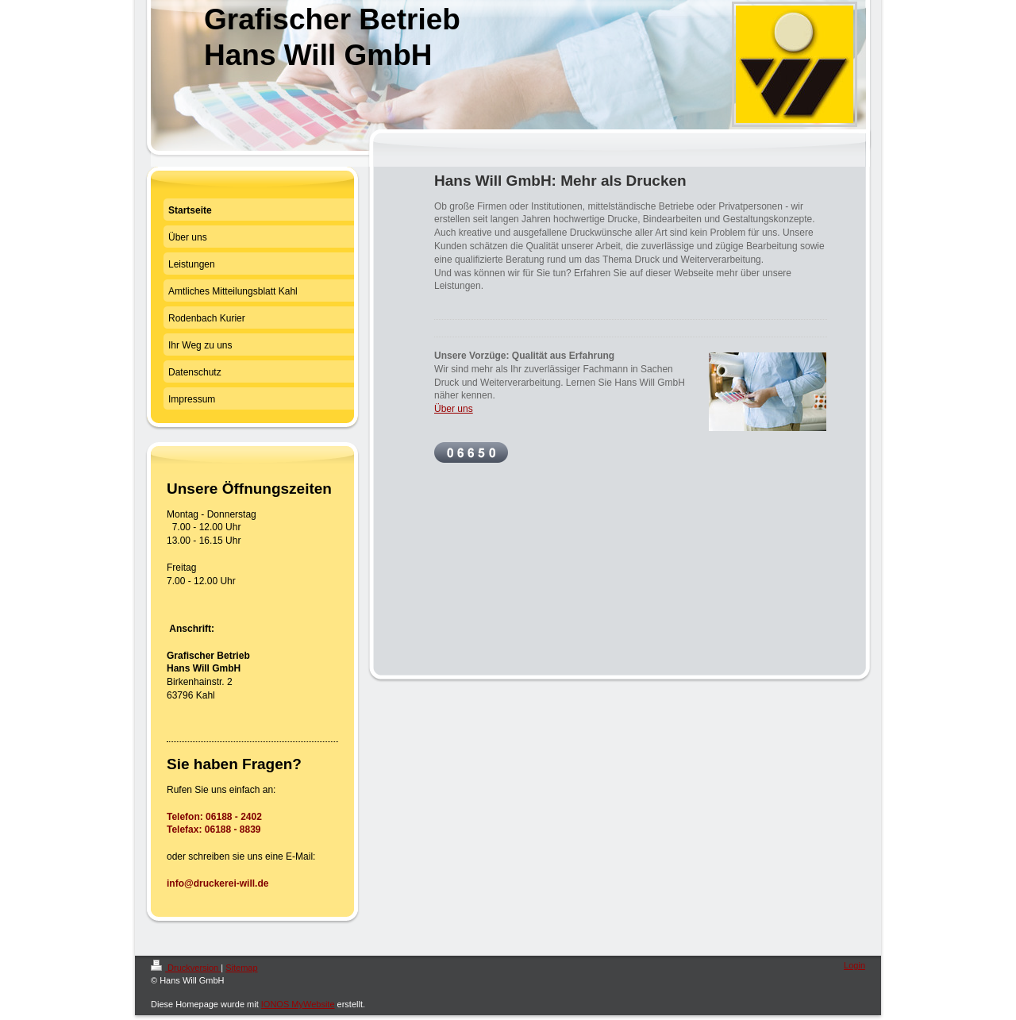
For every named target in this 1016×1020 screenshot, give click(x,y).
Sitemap (241, 967)
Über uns (453, 408)
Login (854, 965)
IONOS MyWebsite (298, 1004)
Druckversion (186, 967)
